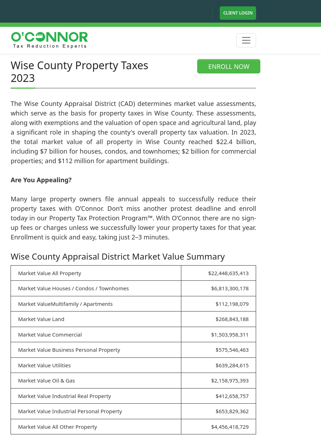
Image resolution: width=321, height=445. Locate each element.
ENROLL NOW (228, 66)
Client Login (238, 13)
